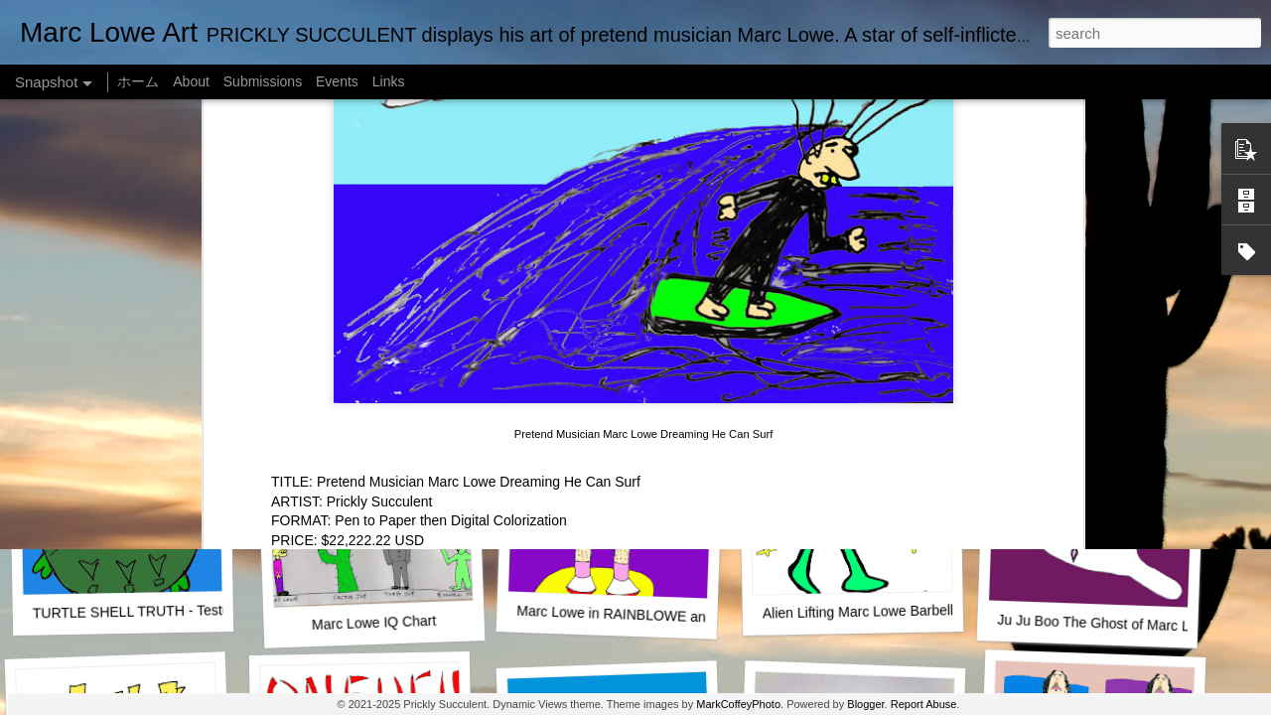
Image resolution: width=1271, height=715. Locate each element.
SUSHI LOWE (366, 352)
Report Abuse (924, 704)
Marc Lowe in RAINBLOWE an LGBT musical (656, 616)
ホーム (138, 81)
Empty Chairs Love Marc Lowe (1092, 353)
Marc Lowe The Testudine (847, 352)
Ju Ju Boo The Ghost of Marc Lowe (1106, 624)
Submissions (262, 81)
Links (388, 81)
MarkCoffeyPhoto (738, 704)
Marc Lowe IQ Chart (374, 623)
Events (337, 81)
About (191, 81)
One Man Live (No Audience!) (134, 352)
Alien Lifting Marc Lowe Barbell (858, 611)
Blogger (865, 704)
